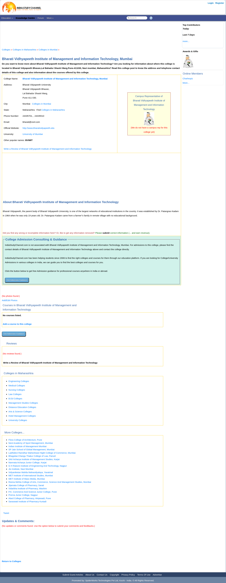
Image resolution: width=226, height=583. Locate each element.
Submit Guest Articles (72, 574)
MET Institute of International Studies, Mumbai (31, 475)
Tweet (6, 513)
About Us (89, 574)
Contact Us (102, 574)
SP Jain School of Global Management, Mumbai (31, 449)
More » (50, 18)
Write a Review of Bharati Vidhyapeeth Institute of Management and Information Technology (48, 149)
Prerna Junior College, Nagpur (23, 495)
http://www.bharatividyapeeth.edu (38, 128)
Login (211, 3)
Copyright (114, 574)
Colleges (6, 49)
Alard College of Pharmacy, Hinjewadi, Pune (30, 498)
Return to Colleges (11, 561)
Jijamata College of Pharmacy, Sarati (26, 485)
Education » (7, 18)
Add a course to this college (17, 324)
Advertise (157, 574)
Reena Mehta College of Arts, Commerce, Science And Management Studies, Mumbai (50, 482)
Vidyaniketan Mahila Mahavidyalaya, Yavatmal (31, 472)
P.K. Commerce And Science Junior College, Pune (33, 492)
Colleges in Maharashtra (24, 49)
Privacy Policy (128, 574)
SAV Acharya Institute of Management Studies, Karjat (34, 459)
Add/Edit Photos (9, 300)
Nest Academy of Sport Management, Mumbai (31, 443)
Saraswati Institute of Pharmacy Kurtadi (27, 501)
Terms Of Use (143, 574)
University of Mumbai (32, 134)
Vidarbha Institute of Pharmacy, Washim (28, 488)
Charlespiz (188, 78)
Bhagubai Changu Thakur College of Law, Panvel (32, 456)
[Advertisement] (91, 32)
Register (219, 3)
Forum (41, 18)
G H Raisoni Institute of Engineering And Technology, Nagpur (38, 466)
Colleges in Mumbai (48, 49)
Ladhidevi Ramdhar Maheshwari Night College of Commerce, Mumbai (42, 453)
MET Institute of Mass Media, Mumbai (27, 479)
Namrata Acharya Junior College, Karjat (27, 462)
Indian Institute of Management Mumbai (27, 446)
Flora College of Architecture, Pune (25, 440)
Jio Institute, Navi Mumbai (21, 469)
